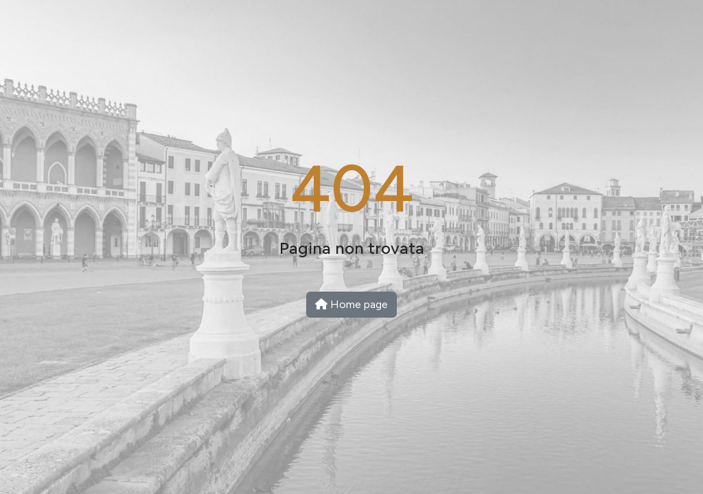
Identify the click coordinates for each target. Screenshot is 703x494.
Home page (351, 304)
